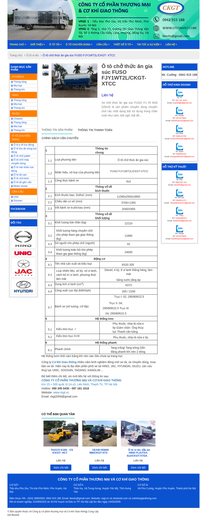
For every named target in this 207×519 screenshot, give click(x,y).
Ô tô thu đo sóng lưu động (24, 150)
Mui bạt (16, 126)
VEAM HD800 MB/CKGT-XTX (99, 451)
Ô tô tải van (18, 174)
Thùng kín (18, 130)
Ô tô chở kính (20, 178)
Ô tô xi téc (32, 55)
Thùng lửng (18, 81)
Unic (15, 196)
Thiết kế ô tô (123, 44)
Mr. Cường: (179, 74)
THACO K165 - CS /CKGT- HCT (62, 451)
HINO (15, 95)
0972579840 (181, 118)
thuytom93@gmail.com (182, 221)
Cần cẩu (102, 44)
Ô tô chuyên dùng (79, 44)
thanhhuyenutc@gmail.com (182, 121)
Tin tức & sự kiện (149, 44)
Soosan (16, 200)
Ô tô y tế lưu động (22, 144)
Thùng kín (18, 89)
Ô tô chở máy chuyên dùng (20, 161)
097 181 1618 (181, 100)
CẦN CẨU (17, 191)
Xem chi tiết (60, 467)
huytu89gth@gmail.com (182, 103)
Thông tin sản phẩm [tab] (56, 129)
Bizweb (15, 515)
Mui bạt (16, 85)
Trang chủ (18, 44)
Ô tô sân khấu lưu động (22, 169)
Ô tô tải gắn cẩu (21, 182)
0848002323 (181, 154)
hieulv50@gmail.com (182, 185)
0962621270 (181, 200)
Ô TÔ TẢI (55, 44)
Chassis (17, 118)
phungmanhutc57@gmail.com (182, 157)
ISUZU (16, 113)
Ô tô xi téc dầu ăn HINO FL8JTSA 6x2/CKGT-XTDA (138, 452)
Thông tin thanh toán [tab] (95, 130)
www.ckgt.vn (61, 392)
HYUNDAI (18, 76)
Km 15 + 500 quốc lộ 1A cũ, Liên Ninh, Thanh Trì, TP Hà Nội (79, 384)
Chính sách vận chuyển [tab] (60, 138)
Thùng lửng (18, 122)
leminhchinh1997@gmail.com (182, 139)
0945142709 (181, 136)
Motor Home (19, 186)
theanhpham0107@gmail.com (182, 203)
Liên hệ (171, 44)
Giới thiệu (37, 44)
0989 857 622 (181, 182)
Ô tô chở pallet (20, 156)
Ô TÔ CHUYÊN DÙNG (21, 137)
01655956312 (181, 218)
